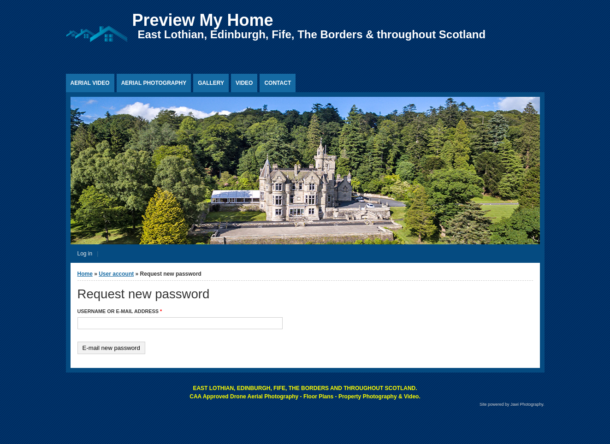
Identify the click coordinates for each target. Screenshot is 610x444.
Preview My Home (202, 20)
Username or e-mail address (119, 311)
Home (85, 274)
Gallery (211, 83)
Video (244, 83)
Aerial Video (90, 83)
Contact (277, 83)
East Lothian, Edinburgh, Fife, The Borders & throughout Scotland (312, 34)
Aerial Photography (154, 83)
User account (116, 274)
